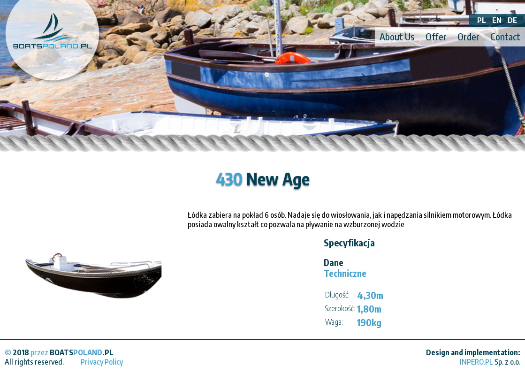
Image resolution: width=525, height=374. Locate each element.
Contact (505, 36)
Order (468, 36)
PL (481, 20)
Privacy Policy (102, 361)
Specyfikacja (349, 242)
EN (497, 20)
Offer (436, 36)
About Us (397, 36)
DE (512, 20)
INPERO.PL (476, 361)
